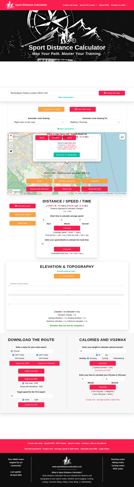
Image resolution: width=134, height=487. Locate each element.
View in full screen (22, 214)
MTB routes (118, 469)
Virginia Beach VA (70, 147)
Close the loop (94, 189)
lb (99, 355)
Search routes (74, 443)
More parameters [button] (67, 129)
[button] (67, 163)
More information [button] (67, 97)
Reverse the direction (39, 189)
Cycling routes (118, 466)
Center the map (112, 93)
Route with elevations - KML (31, 387)
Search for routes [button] (88, 5)
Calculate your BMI (102, 370)
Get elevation (67, 276)
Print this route (22, 206)
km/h (27, 400)
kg (106, 355)
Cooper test (90, 400)
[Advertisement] (67, 74)
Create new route (70, 5)
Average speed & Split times (108, 400)
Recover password (33, 449)
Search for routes (51, 109)
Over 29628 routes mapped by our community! (16, 462)
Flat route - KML (31, 383)
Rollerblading (118, 358)
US (74, 149)
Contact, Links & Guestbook (94, 443)
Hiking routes (118, 462)
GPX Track (19, 355)
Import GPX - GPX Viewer (55, 443)
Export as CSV (31, 371)
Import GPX (104, 5)
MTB (64, 149)
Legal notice (104, 449)
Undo (39, 181)
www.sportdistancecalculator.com (67, 467)
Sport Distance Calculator (26, 5)
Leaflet (78, 193)
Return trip (67, 189)
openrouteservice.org (97, 193)
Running (93, 358)
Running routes (118, 459)
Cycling (105, 358)
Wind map (22, 223)
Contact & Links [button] (118, 5)
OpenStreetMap (120, 193)
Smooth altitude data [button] (67, 271)
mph (36, 400)
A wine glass (70, 145)
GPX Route (19, 358)
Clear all (94, 181)
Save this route (82, 109)
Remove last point (67, 181)
